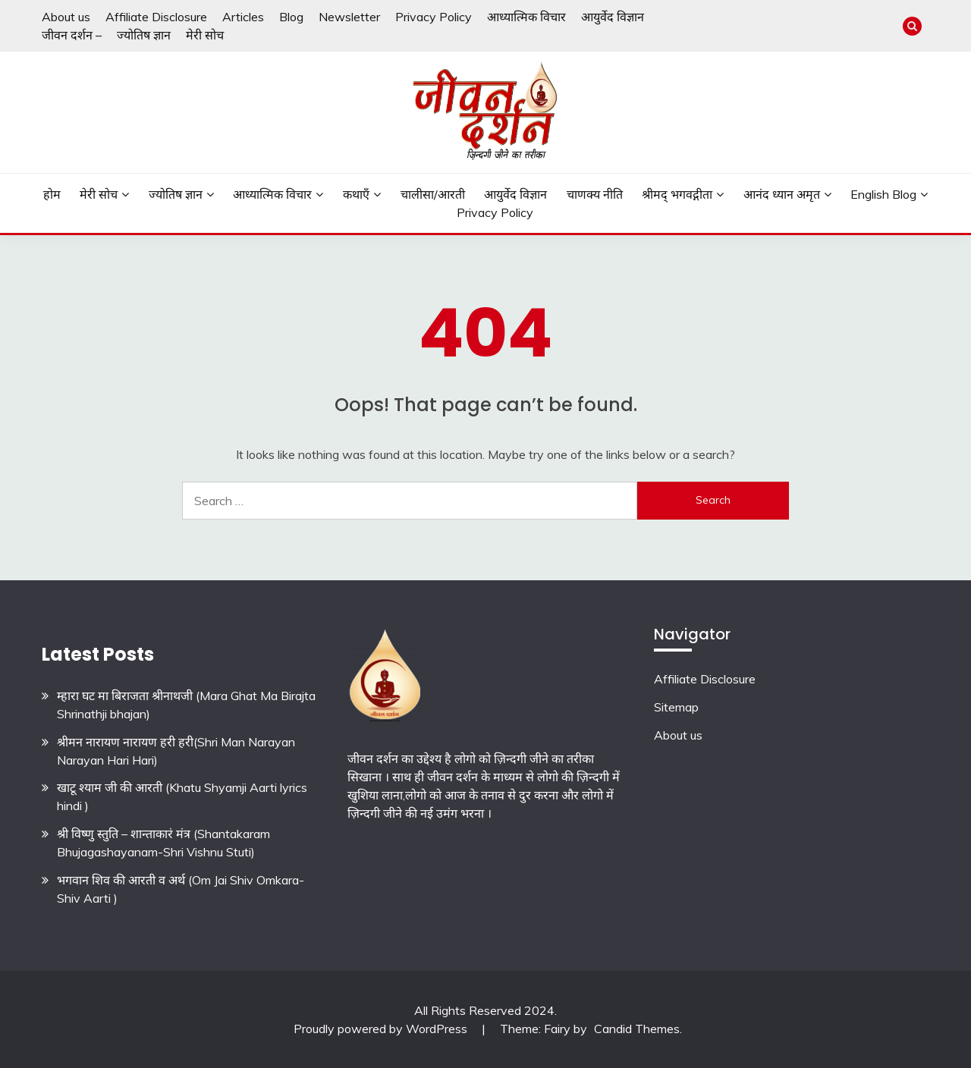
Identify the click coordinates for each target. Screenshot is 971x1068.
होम (52, 194)
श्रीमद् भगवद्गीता (677, 194)
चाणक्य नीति (595, 194)
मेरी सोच (205, 34)
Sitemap (676, 707)
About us (66, 16)
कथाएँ (356, 194)
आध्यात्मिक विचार (526, 16)
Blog (291, 16)
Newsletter (349, 16)
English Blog (883, 194)
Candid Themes (637, 1028)
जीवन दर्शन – (72, 34)
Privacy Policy (433, 16)
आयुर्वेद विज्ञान (612, 16)
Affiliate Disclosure (156, 16)
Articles (243, 16)
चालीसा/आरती (433, 194)
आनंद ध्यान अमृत (781, 194)
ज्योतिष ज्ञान (144, 34)
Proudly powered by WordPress (382, 1028)
